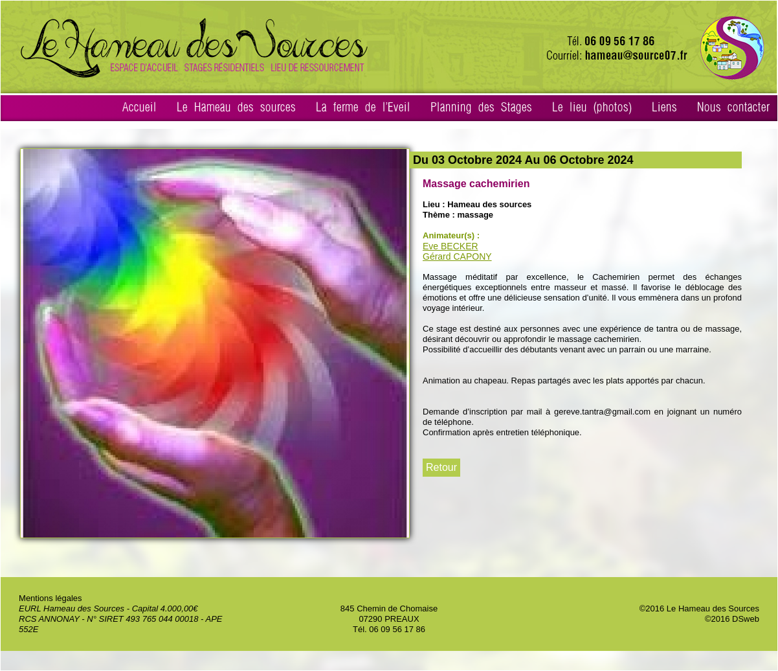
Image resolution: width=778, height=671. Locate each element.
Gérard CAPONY (457, 256)
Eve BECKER (450, 246)
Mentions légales (50, 598)
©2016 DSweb (732, 619)
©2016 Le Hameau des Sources (699, 608)
